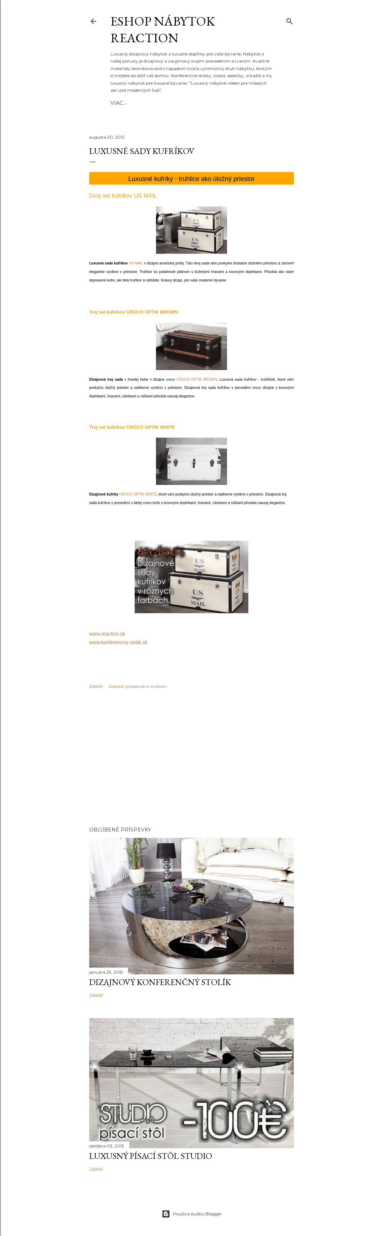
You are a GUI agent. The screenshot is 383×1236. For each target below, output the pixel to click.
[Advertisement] (191, 759)
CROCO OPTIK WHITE (138, 494)
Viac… (211, 103)
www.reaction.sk (107, 634)
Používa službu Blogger (192, 1214)
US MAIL (136, 263)
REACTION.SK (153, 103)
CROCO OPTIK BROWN (197, 379)
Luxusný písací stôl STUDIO (150, 1155)
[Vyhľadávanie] (289, 20)
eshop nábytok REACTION (162, 29)
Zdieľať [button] (96, 686)
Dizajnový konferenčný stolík (160, 982)
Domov (121, 103)
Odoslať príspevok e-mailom (137, 686)
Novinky (187, 103)
